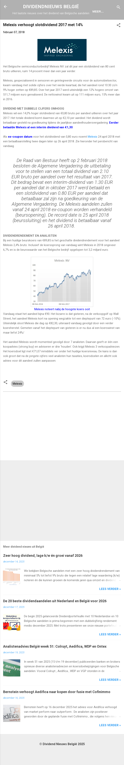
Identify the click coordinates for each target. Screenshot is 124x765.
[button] (118, 39)
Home (28, 24)
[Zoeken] (118, 8)
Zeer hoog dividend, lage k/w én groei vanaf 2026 (42, 569)
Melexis (92, 150)
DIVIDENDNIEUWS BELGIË (51, 6)
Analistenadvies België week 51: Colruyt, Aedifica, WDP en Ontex (54, 660)
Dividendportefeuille (82, 24)
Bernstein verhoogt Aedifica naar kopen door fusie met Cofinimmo (56, 705)
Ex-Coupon (48, 24)
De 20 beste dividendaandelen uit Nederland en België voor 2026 (54, 614)
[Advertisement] (62, 440)
